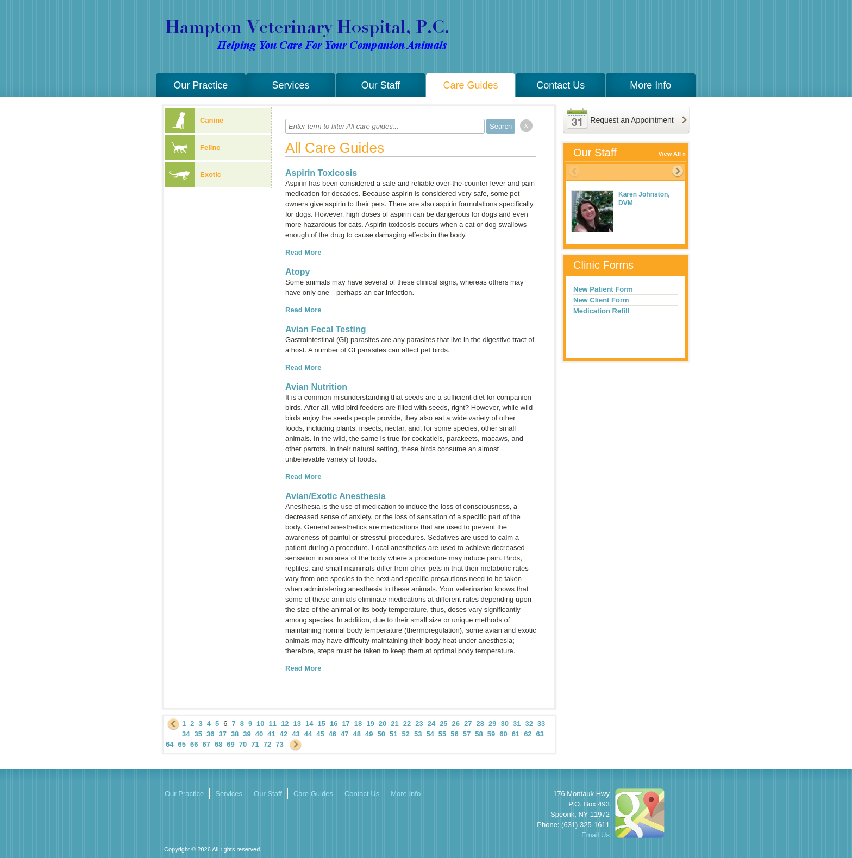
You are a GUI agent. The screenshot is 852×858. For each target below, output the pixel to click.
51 (393, 734)
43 (295, 734)
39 (246, 734)
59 (491, 734)
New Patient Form (603, 289)
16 (333, 724)
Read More (303, 252)
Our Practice (200, 85)
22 (407, 724)
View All (669, 153)
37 (222, 734)
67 (206, 744)
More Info (650, 85)
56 (454, 734)
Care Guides (470, 85)
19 (370, 724)
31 (517, 724)
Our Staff (380, 85)
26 (456, 724)
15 (321, 724)
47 (344, 734)
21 (394, 724)
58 (479, 734)
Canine (194, 120)
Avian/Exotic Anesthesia (335, 496)
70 (243, 744)
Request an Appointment (631, 120)
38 (235, 734)
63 (540, 734)
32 (528, 724)
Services (290, 85)
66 (194, 744)
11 (273, 724)
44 (308, 734)
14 (309, 724)
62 (527, 734)
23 (419, 724)
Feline (193, 147)
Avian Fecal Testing (325, 329)
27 (468, 724)
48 (357, 734)
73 (279, 744)
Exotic (193, 174)
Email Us (595, 835)
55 (442, 734)
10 (260, 724)
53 (418, 734)
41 (271, 734)
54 (430, 734)
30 (504, 724)
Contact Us (560, 85)
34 (186, 734)
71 (255, 744)
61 (515, 734)
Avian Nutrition (316, 387)
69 (230, 744)
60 (503, 734)
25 (443, 724)
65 (181, 744)
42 (283, 734)
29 (492, 724)
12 (285, 724)
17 (345, 724)
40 (259, 734)
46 (332, 734)
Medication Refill (601, 311)
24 (431, 724)
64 (169, 744)
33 (541, 724)
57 (467, 734)
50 (381, 734)
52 (405, 734)
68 (218, 744)
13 (297, 724)
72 (267, 744)
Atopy (297, 271)
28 (480, 724)
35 (198, 734)
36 (210, 734)
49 (369, 734)
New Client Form (601, 300)
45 (320, 734)
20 (382, 724)
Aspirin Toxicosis (321, 173)
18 (358, 724)
